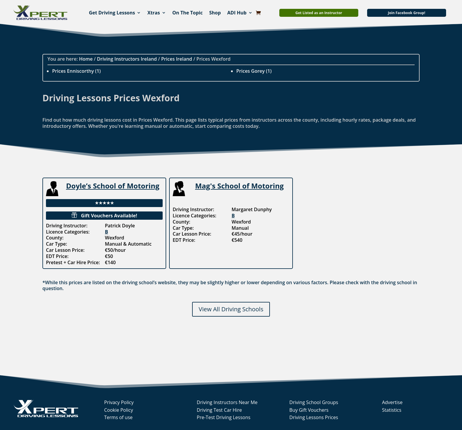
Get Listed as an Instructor (319, 12)
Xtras (153, 12)
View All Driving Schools (231, 309)
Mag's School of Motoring (239, 186)
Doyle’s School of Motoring (112, 186)
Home (86, 59)
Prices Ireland (176, 59)
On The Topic (187, 12)
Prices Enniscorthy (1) (76, 71)
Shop (215, 12)
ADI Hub (236, 12)
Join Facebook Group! (406, 12)
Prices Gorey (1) (254, 71)
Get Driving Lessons (112, 12)
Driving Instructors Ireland (127, 59)
